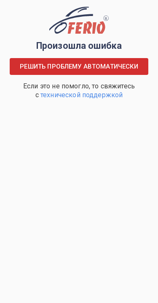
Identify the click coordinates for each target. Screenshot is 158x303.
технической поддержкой (81, 95)
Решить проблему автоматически (79, 66)
